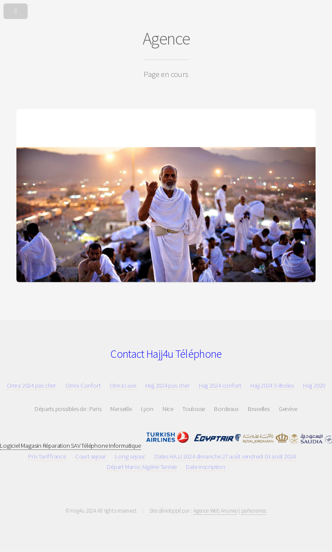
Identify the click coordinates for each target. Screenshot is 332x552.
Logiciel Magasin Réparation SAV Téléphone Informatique (70, 445)
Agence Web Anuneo (215, 510)
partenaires (254, 510)
